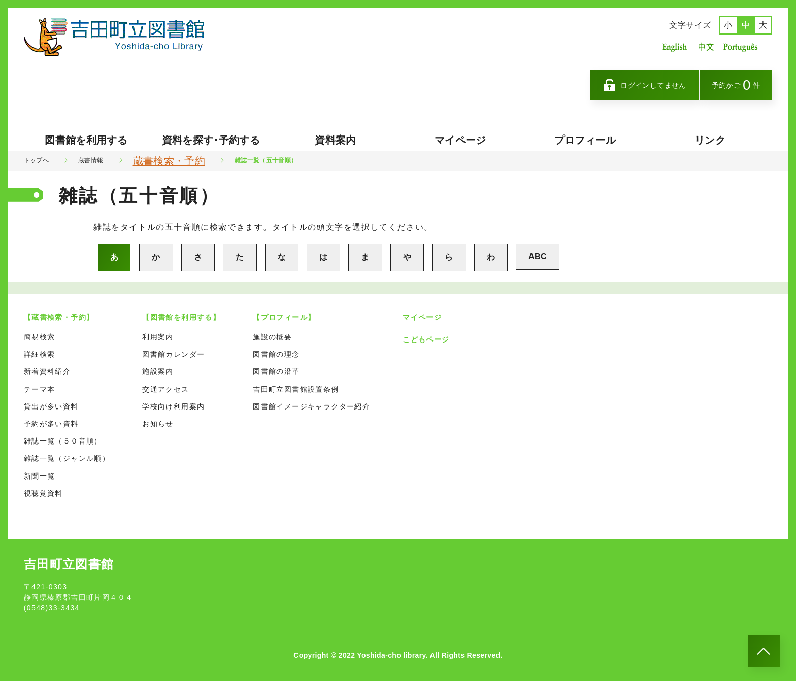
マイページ (460, 140)
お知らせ (158, 424)
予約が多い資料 (51, 424)
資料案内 (335, 140)
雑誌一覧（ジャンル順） (67, 458)
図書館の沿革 (276, 371)
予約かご (736, 85)
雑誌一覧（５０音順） (63, 441)
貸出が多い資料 (51, 406)
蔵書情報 (90, 160)
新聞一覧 (39, 476)
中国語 (705, 47)
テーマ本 (39, 389)
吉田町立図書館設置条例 (296, 389)
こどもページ (426, 339)
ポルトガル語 (743, 47)
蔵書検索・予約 (169, 160)
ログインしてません (644, 85)
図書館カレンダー (173, 354)
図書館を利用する (86, 140)
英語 (674, 47)
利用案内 (158, 337)
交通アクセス (165, 389)
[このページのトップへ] (764, 651)
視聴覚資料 (43, 493)
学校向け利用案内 (173, 406)
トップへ (36, 160)
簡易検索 (39, 337)
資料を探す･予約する (211, 140)
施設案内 (158, 371)
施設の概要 (272, 337)
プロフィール (585, 140)
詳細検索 (39, 354)
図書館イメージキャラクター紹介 (311, 406)
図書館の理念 (276, 354)
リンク (709, 140)
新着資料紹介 (47, 371)
